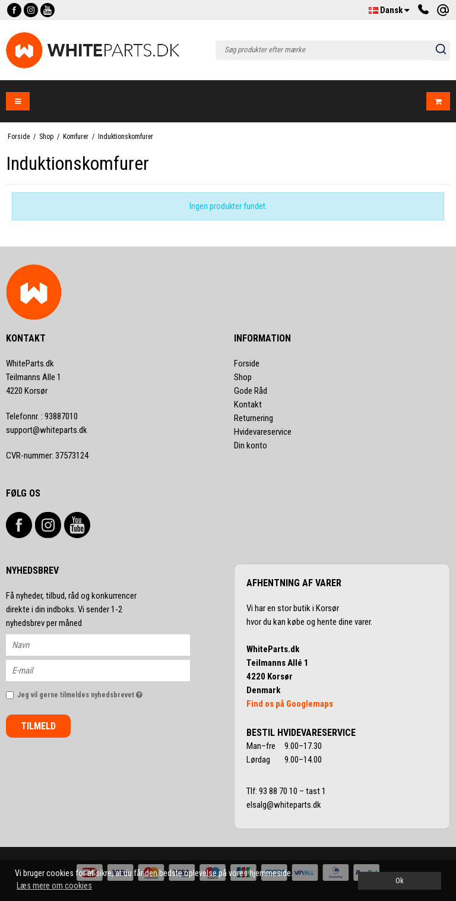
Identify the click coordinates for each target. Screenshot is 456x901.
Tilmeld (38, 726)
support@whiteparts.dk (46, 430)
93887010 (42, 416)
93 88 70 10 (279, 791)
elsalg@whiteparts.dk (284, 804)
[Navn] (108, 644)
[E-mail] (108, 670)
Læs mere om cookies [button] (54, 885)
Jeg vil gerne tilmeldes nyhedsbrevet (103, 692)
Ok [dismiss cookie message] (399, 880)
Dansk (389, 10)
